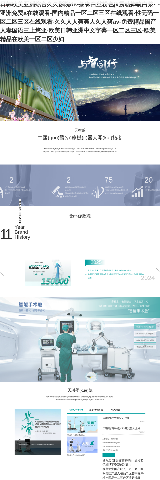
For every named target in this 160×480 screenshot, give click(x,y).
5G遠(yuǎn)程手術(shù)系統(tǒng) (145, 342)
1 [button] (20, 200)
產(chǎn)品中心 (72, 4)
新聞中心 (111, 4)
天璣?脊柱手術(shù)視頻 (110, 450)
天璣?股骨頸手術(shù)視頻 (111, 443)
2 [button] (20, 205)
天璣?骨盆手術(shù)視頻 (110, 439)
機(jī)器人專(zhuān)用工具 (145, 349)
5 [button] (20, 218)
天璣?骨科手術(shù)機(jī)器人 (145, 335)
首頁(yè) (54, 4)
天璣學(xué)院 (93, 4)
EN (159, 4)
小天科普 (115, 409)
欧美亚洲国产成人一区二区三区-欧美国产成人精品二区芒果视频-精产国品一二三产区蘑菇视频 (123, 473)
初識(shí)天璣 (76, 409)
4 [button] (20, 213)
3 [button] (20, 209)
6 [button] (20, 222)
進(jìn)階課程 (96, 409)
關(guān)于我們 (130, 4)
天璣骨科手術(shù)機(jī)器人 (76, 435)
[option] (80, 82)
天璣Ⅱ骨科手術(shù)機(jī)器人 (145, 329)
